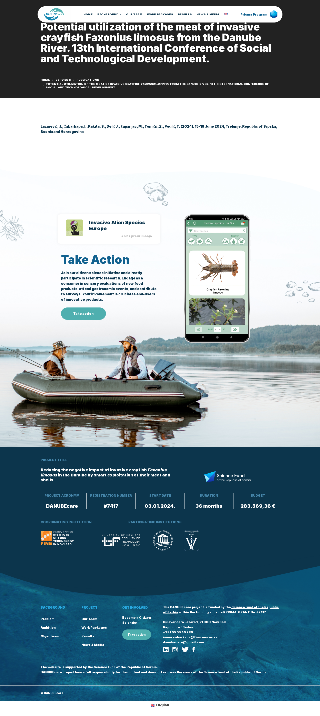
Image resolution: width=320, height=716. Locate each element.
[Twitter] (185, 649)
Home (45, 79)
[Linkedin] (165, 649)
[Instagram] (175, 649)
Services (63, 79)
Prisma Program (259, 14)
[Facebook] (194, 649)
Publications (88, 79)
